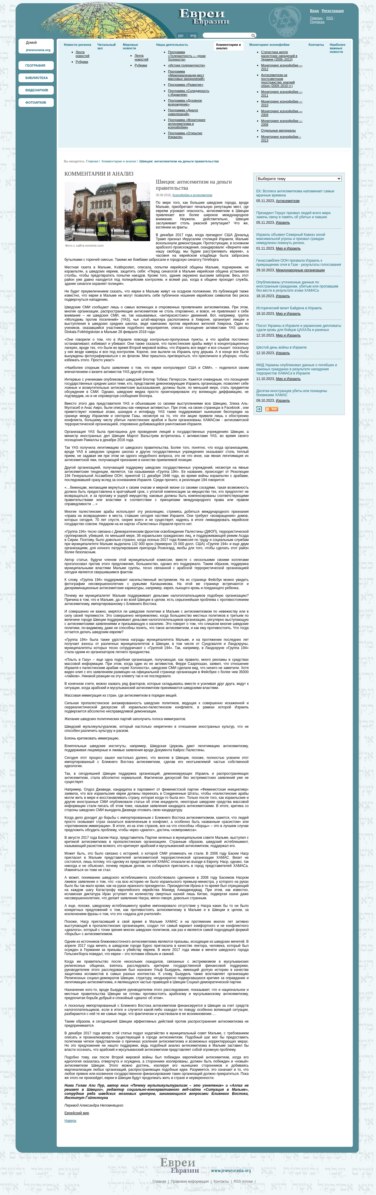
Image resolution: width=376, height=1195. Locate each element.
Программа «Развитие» (185, 84)
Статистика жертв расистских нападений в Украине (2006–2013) (279, 55)
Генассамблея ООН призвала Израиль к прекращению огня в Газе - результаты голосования (298, 262)
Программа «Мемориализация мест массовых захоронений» (186, 75)
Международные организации (300, 270)
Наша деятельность (172, 44)
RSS (329, 18)
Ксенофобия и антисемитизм (192, 195)
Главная (92, 161)
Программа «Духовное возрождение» (185, 102)
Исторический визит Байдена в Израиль (289, 308)
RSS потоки (243, 1181)
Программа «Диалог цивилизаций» (183, 112)
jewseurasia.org (38, 50)
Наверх (71, 1121)
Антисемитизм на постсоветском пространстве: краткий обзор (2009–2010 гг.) (278, 80)
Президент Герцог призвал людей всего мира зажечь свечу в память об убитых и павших (293, 215)
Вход (314, 11)
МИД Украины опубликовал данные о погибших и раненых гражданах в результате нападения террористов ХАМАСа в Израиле (296, 369)
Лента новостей (83, 54)
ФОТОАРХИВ (36, 102)
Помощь (316, 18)
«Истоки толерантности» (186, 65)
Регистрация (333, 11)
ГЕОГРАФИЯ (36, 65)
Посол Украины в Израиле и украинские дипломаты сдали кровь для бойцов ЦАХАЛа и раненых (298, 328)
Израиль (283, 223)
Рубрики (82, 61)
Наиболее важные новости (337, 48)
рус (181, 35)
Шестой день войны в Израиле (281, 347)
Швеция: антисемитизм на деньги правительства (179, 161)
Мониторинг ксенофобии (269, 44)
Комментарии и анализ (119, 161)
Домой (31, 43)
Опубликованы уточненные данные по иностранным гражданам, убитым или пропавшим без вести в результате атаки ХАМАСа (297, 286)
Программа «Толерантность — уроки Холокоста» (187, 55)
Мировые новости (130, 46)
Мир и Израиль (288, 248)
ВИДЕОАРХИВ (37, 90)
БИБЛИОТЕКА (37, 78)
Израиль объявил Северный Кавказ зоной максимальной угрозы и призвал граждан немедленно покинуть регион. (290, 239)
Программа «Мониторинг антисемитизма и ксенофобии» (187, 123)
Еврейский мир (77, 1113)
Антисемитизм (287, 201)
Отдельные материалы (278, 130)
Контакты (316, 44)
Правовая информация (190, 1181)
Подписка (317, 21)
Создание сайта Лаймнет (204, 1190)
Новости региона (77, 44)
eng (193, 35)
